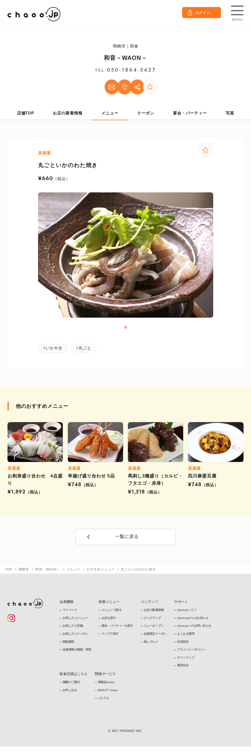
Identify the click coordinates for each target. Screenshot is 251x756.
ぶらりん (103, 700)
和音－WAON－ (125, 57)
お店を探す (109, 620)
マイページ (70, 612)
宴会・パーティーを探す (117, 628)
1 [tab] (125, 329)
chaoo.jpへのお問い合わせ (194, 628)
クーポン (145, 114)
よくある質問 (185, 636)
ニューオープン (154, 628)
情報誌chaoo (106, 684)
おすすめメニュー (101, 572)
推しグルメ (151, 644)
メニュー (109, 114)
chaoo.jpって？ (187, 612)
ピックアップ (152, 620)
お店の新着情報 (68, 114)
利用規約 (182, 644)
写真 (230, 114)
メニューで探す (112, 612)
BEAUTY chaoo (108, 692)
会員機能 (67, 604)
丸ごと (86, 350)
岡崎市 (24, 572)
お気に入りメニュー (76, 620)
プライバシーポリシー (191, 652)
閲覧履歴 (68, 644)
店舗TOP (25, 114)
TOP (9, 572)
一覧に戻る (127, 539)
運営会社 (182, 668)
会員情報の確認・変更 (77, 652)
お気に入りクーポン (76, 636)
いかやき (54, 350)
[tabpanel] (125, 256)
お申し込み (70, 692)
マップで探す (110, 636)
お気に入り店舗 (73, 628)
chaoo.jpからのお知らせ (192, 620)
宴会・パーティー (190, 114)
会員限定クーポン (155, 636)
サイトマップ (185, 660)
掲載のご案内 (71, 684)
